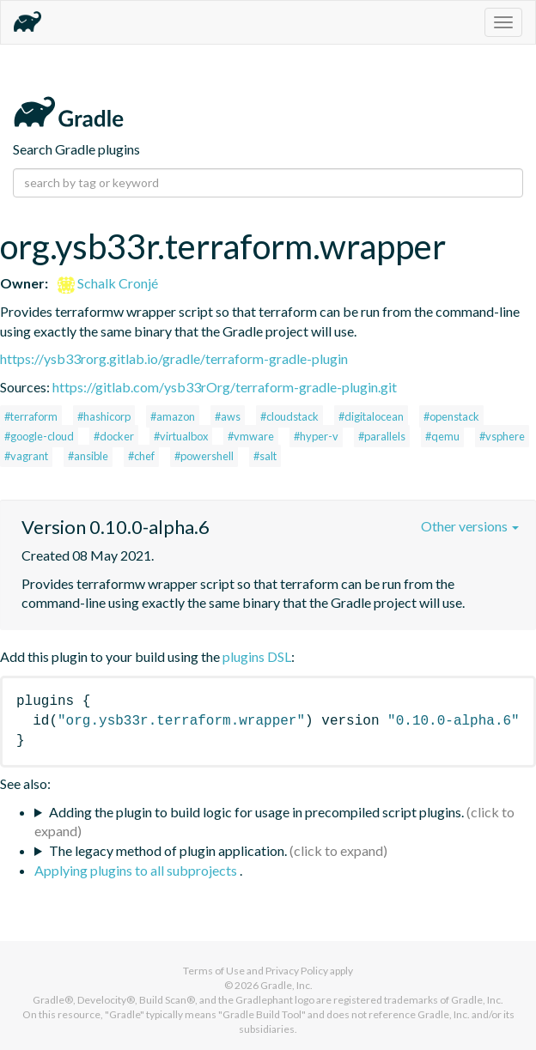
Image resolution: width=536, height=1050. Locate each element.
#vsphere (502, 436)
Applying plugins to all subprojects (137, 870)
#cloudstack (289, 416)
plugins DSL (256, 656)
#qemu (442, 436)
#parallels (381, 436)
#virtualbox (181, 436)
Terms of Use (214, 970)
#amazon (172, 416)
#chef (141, 456)
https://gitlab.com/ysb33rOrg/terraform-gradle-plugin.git (224, 387)
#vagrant (26, 456)
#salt (265, 456)
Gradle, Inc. (286, 985)
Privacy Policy (296, 970)
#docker (114, 436)
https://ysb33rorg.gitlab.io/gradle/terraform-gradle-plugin (174, 358)
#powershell (204, 456)
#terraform (31, 416)
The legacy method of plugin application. (168, 850)
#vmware (251, 436)
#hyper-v (316, 436)
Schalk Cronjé (108, 283)
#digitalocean (371, 416)
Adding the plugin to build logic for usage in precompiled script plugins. (256, 812)
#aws (228, 416)
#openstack (451, 416)
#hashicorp (104, 416)
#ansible (88, 456)
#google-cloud (39, 436)
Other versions (470, 526)
